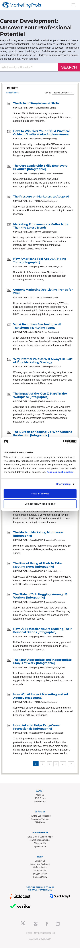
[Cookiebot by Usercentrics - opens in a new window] (63, 442)
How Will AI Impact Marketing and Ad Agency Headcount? (40, 696)
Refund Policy (40, 867)
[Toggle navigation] (73, 5)
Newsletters (40, 801)
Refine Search (12, 93)
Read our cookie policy (60, 472)
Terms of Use (40, 870)
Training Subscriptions (40, 816)
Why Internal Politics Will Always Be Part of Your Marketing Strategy (42, 360)
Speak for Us (40, 846)
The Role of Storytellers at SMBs (36, 103)
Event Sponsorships (40, 840)
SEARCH (69, 67)
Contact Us (40, 861)
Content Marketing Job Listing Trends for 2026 (43, 291)
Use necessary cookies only (40, 503)
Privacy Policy (40, 874)
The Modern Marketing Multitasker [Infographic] (38, 534)
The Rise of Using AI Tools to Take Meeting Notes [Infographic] (37, 565)
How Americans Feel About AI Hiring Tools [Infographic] (39, 260)
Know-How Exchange (40, 864)
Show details (63, 484)
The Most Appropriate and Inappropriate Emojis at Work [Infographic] (42, 661)
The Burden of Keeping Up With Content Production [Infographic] (42, 433)
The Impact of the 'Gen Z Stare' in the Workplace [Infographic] (40, 395)
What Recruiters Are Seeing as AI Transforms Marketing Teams (37, 326)
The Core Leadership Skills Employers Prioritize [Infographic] (40, 167)
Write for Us (40, 843)
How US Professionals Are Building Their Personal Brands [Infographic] (42, 630)
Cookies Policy (40, 877)
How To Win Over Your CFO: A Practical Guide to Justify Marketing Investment (41, 132)
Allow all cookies (40, 493)
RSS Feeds (40, 798)
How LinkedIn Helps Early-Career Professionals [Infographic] (37, 727)
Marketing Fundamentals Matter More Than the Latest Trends (40, 226)
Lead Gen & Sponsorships (40, 836)
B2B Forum (40, 822)
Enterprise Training (40, 819)
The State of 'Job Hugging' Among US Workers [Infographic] (40, 596)
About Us (40, 795)
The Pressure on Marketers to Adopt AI (41, 196)
